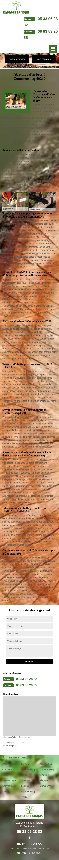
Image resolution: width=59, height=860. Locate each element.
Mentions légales (29, 853)
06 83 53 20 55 (26, 685)
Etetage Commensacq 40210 (28, 769)
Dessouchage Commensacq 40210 (9, 786)
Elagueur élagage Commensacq (46, 780)
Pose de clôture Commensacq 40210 (10, 769)
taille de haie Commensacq (46, 767)
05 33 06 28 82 (26, 679)
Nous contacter (44, 59)
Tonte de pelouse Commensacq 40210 (28, 788)
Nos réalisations (17, 59)
